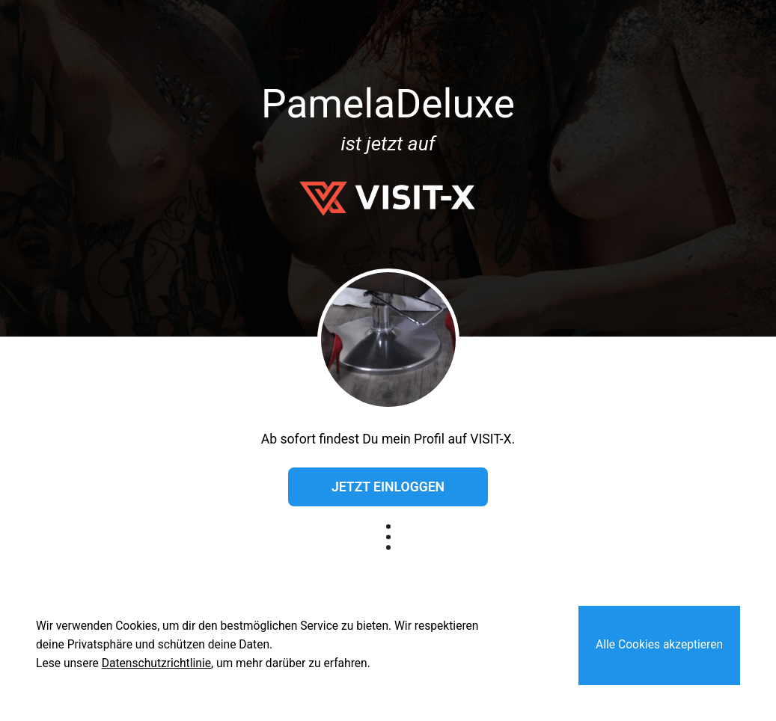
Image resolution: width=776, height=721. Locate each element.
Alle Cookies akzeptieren (659, 644)
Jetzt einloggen (388, 486)
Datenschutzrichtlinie (156, 663)
